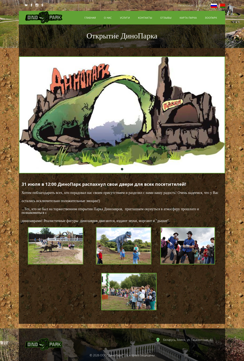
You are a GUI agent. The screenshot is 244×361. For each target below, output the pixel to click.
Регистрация (186, 5)
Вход (202, 5)
